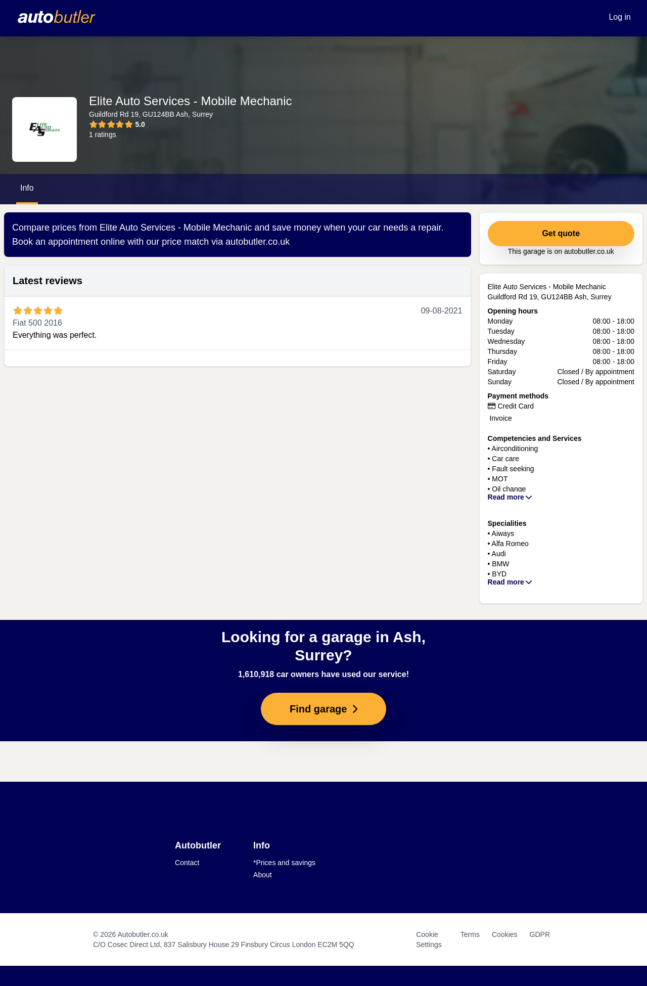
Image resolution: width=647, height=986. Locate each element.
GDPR (540, 934)
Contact (187, 863)
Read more (510, 497)
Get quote (561, 233)
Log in (620, 17)
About (262, 875)
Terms (470, 934)
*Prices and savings (284, 863)
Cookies (505, 934)
